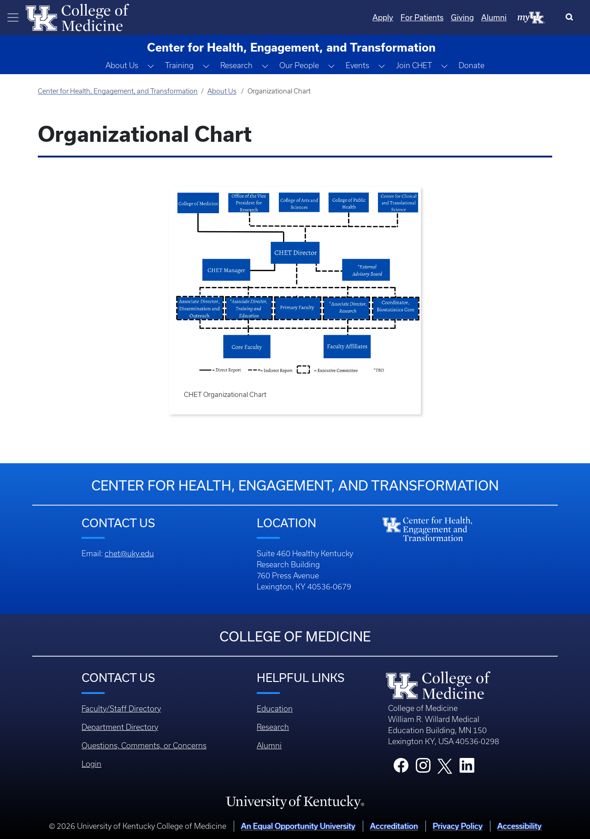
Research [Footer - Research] (273, 727)
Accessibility (519, 826)
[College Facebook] (401, 768)
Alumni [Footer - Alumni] (269, 745)
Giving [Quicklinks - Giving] (462, 17)
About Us (221, 91)
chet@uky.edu (129, 553)
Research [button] (236, 65)
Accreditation (394, 826)
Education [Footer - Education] (275, 709)
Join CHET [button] (414, 65)
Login (91, 764)
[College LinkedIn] (467, 768)
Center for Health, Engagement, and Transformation (118, 91)
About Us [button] (122, 65)
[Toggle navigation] (13, 17)
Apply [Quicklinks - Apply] (382, 17)
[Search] (571, 17)
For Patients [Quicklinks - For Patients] (422, 17)
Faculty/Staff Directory (121, 709)
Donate (471, 65)
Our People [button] (299, 65)
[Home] (77, 16)
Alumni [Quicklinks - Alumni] (494, 17)
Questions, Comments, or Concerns (144, 745)
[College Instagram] (423, 768)
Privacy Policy (458, 826)
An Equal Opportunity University (298, 826)
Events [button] (357, 65)
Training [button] (179, 65)
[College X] (444, 765)
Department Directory (120, 727)
